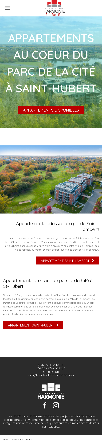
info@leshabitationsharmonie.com (51, 375)
